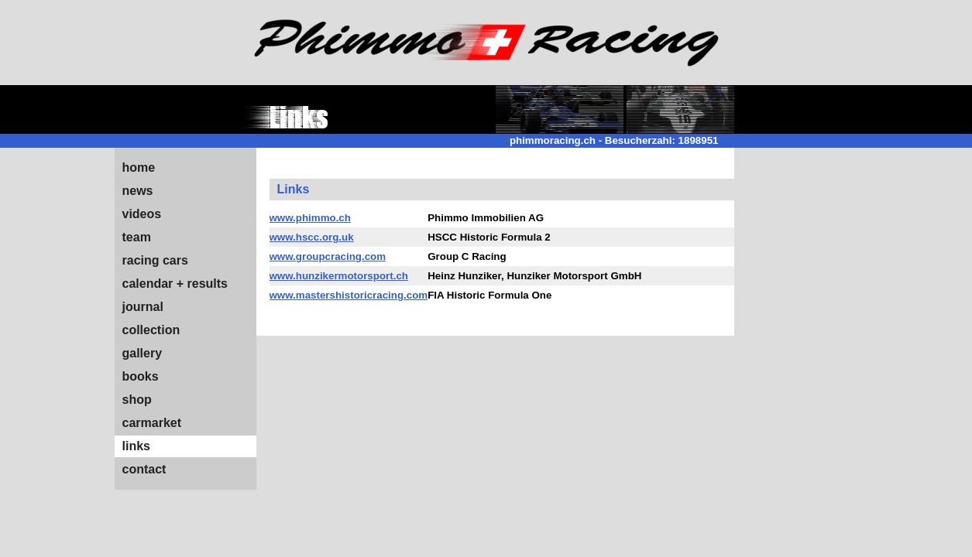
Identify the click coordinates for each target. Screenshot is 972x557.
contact (144, 469)
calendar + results (175, 283)
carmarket (152, 422)
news (137, 190)
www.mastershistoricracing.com (349, 295)
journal (142, 306)
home (139, 167)
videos (142, 213)
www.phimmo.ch (310, 218)
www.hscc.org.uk (312, 237)
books (140, 376)
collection (151, 330)
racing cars (155, 260)
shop (137, 399)
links (136, 446)
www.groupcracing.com (328, 256)
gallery (142, 353)
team (136, 237)
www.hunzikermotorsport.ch (339, 276)
